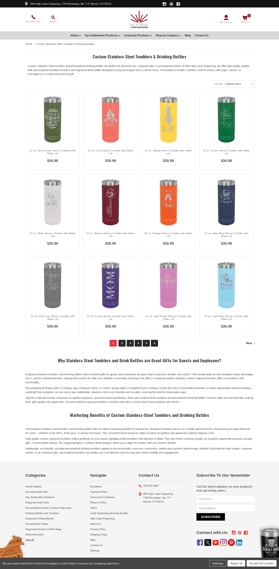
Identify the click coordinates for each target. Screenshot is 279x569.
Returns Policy (98, 502)
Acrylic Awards (33, 486)
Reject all (236, 563)
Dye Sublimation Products (102, 35)
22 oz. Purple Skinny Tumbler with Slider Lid (110, 317)
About (75, 35)
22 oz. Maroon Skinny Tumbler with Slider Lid (110, 235)
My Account (226, 22)
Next (250, 343)
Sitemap (94, 550)
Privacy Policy (98, 529)
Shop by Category (168, 35)
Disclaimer (96, 486)
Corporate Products (138, 35)
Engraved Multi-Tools (37, 502)
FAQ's (93, 507)
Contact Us (202, 35)
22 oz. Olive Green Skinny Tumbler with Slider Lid (53, 152)
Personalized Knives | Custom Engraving (48, 507)
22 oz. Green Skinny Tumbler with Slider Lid (226, 152)
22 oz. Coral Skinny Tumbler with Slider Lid (110, 152)
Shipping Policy (98, 534)
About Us (95, 523)
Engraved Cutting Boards (39, 518)
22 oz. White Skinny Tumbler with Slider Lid (53, 235)
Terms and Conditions (102, 497)
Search (53, 21)
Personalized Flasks (36, 523)
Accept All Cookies (261, 563)
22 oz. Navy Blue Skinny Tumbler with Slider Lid (226, 235)
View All (29, 539)
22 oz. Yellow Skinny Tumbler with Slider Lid (168, 152)
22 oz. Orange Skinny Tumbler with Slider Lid (168, 235)
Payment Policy (98, 491)
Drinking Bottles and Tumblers (42, 513)
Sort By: (219, 84)
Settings (217, 563)
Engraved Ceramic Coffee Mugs (43, 529)
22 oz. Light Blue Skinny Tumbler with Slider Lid (226, 317)
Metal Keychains (34, 534)
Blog (188, 35)
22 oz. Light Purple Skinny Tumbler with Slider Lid (168, 317)
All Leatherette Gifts (36, 491)
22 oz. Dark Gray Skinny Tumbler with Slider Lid (53, 317)
